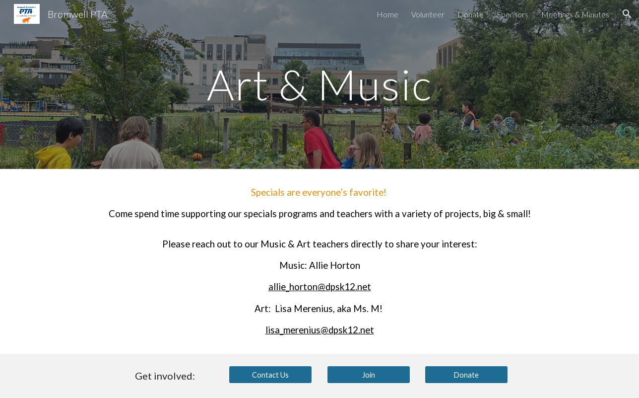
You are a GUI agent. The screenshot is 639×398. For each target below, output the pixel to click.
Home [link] (387, 14)
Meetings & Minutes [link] (575, 14)
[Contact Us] (270, 374)
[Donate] (466, 374)
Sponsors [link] (512, 14)
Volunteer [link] (428, 14)
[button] (627, 14)
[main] (319, 84)
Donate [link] (470, 14)
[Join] (368, 374)
